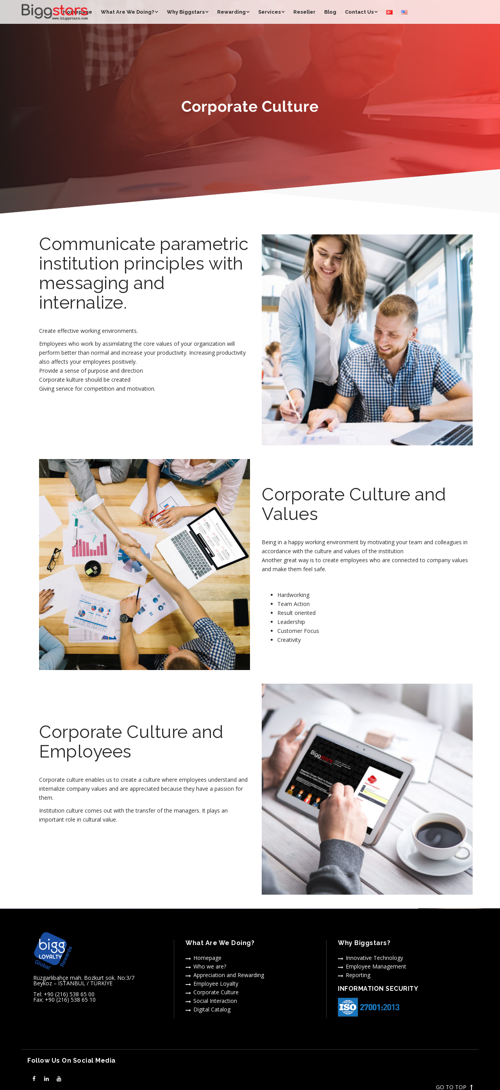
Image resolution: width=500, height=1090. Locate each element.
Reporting (358, 975)
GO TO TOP (454, 1087)
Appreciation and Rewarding (228, 975)
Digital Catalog (211, 1009)
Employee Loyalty (215, 983)
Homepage (207, 957)
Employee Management (376, 966)
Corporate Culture (216, 992)
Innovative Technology (374, 957)
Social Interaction (215, 1000)
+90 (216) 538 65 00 (69, 994)
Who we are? (209, 966)
